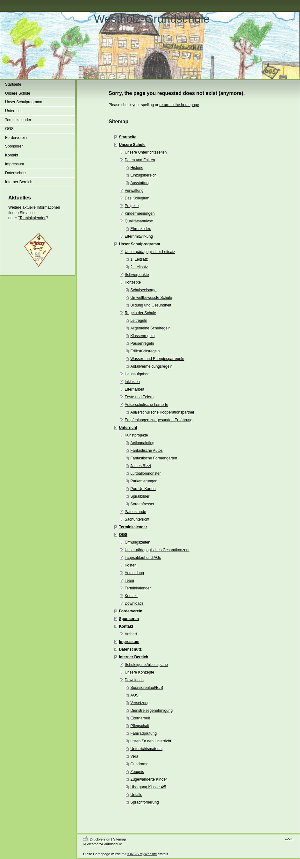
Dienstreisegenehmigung (151, 710)
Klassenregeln (142, 336)
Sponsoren (129, 619)
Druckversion (97, 839)
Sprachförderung (144, 802)
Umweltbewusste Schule (151, 297)
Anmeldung (134, 573)
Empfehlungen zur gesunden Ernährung (158, 420)
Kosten (130, 565)
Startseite (127, 137)
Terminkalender (32, 218)
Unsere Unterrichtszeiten (146, 152)
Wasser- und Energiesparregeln (157, 359)
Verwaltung (134, 190)
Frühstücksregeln (145, 351)
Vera (134, 756)
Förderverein (130, 611)
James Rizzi (140, 466)
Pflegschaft (139, 726)
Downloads (134, 603)
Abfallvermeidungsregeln (151, 366)
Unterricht (128, 427)
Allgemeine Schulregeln (150, 328)
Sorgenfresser (142, 504)
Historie (136, 167)
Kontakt (131, 596)
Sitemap (119, 839)
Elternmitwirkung (139, 236)
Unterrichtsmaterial (146, 749)
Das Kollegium (137, 198)
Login (289, 838)
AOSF (135, 695)
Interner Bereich (133, 657)
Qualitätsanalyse (139, 221)
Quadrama (139, 764)
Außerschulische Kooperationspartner (162, 412)
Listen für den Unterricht (150, 741)
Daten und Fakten (140, 160)
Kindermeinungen (139, 213)
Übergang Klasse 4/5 (148, 787)
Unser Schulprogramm (139, 244)
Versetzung (139, 703)
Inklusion (132, 381)
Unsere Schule (132, 144)
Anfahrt (131, 634)
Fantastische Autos (146, 450)
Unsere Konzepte (139, 672)
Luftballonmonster (145, 473)
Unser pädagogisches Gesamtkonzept (157, 550)
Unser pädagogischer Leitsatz (150, 251)
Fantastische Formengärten (153, 458)
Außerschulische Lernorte (146, 404)
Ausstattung (140, 183)
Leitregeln (138, 320)
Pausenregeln (142, 343)
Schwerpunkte (137, 274)
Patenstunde (135, 511)
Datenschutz (130, 649)
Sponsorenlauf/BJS (146, 687)
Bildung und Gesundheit (150, 305)
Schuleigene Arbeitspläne (146, 664)
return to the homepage (179, 105)
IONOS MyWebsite (142, 854)
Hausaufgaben (137, 374)
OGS (123, 534)
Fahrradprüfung (143, 733)
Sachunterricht (137, 519)
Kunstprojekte (136, 435)
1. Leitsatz (139, 259)
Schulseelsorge (143, 290)
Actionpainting (142, 443)
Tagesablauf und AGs (143, 557)
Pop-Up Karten (142, 489)
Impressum (129, 641)
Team (129, 580)
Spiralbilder (139, 496)
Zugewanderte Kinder (148, 779)
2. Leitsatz (139, 267)
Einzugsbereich (143, 175)
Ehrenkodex (140, 229)
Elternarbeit (134, 389)
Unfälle (136, 794)
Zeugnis (137, 771)
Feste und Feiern (139, 397)
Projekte (132, 206)
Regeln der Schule (140, 313)
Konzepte (133, 282)
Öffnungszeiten (137, 542)
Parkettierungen (143, 481)
